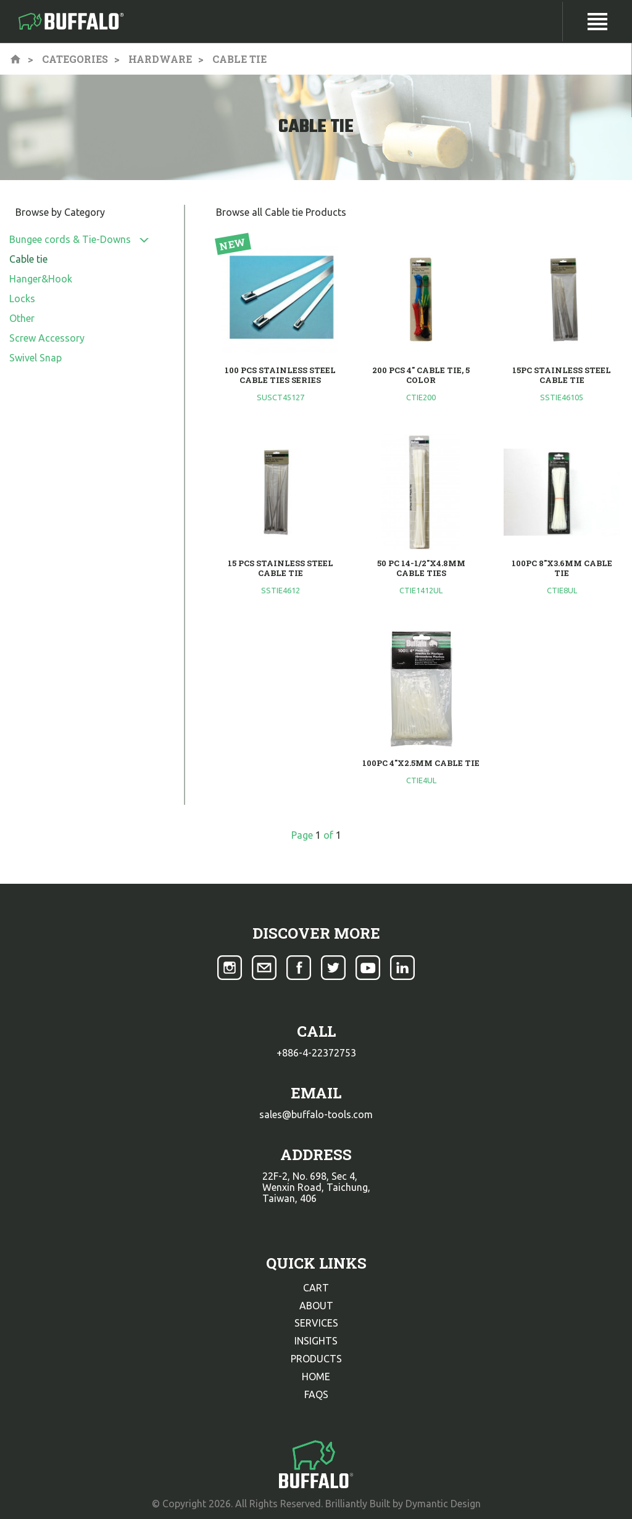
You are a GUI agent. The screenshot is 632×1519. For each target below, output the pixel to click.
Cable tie (28, 259)
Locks (22, 298)
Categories (75, 58)
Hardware (160, 58)
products (316, 1358)
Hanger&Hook (40, 278)
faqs (316, 1394)
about (316, 1305)
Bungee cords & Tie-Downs (70, 239)
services (316, 1322)
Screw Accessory (47, 338)
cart (316, 1287)
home (316, 1376)
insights (316, 1340)
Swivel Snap (35, 357)
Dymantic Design (443, 1503)
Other (22, 318)
